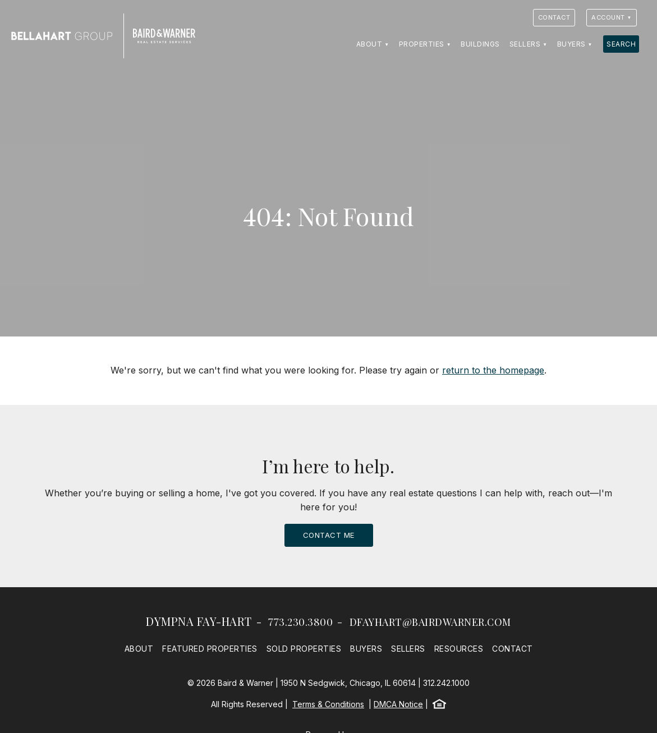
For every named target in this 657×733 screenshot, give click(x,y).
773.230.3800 (300, 622)
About (369, 44)
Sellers (525, 44)
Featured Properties (210, 648)
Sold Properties (304, 648)
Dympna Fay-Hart (199, 621)
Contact (554, 17)
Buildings (480, 44)
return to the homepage (493, 370)
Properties (421, 44)
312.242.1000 (446, 683)
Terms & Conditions (328, 704)
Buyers (571, 44)
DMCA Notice (398, 704)
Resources (459, 648)
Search (621, 44)
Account (608, 17)
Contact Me (329, 535)
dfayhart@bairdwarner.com (430, 622)
